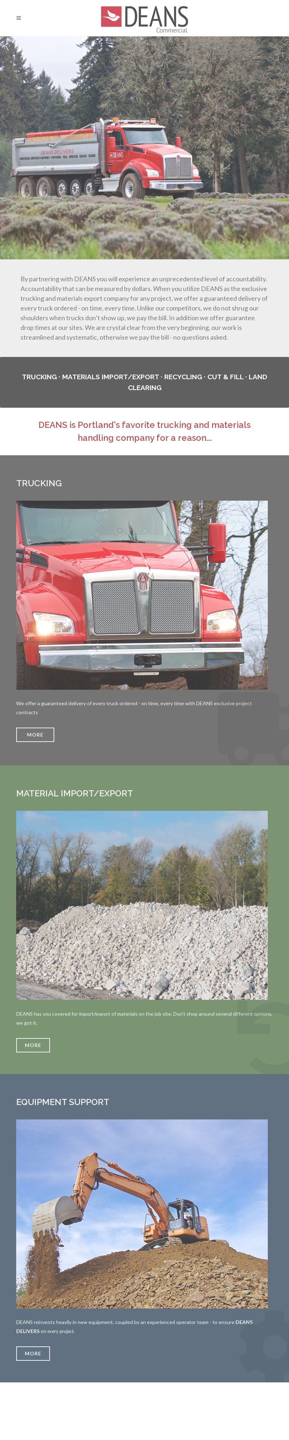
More (33, 1045)
